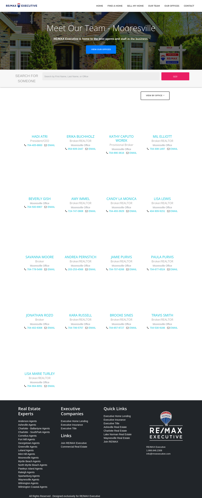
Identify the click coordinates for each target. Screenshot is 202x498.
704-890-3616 (116, 152)
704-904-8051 (34, 386)
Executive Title (69, 428)
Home (99, 6)
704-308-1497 (157, 148)
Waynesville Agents (28, 479)
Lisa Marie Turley (40, 373)
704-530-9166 (157, 327)
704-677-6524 (157, 269)
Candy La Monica (121, 198)
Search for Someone (26, 78)
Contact (189, 6)
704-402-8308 (34, 327)
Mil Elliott (162, 136)
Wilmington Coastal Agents (32, 486)
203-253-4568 (75, 269)
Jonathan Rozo (39, 315)
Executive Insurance (72, 424)
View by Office (154, 95)
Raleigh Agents (26, 472)
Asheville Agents (27, 424)
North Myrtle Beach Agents (32, 465)
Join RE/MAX (111, 441)
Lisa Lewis (162, 198)
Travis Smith (162, 315)
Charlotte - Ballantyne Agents (34, 428)
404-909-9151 (157, 211)
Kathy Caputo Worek (121, 138)
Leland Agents (26, 450)
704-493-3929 (116, 211)
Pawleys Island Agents (30, 468)
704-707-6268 (116, 269)
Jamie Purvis (121, 257)
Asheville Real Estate (115, 427)
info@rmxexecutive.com (158, 453)
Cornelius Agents (27, 435)
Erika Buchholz (80, 136)
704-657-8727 (116, 327)
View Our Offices (101, 49)
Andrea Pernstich (80, 257)
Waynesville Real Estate (117, 438)
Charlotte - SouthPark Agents (34, 432)
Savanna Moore (40, 257)
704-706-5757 (75, 327)
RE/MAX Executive (89, 496)
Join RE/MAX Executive (74, 443)
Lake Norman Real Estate (117, 434)
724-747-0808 (75, 211)
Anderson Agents (27, 421)
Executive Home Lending (74, 421)
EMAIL (51, 145)
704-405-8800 (34, 145)
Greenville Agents (27, 446)
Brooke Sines (121, 315)
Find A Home (115, 6)
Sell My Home (135, 6)
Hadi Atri (39, 136)
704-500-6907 (34, 207)
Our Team (154, 6)
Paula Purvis (162, 257)
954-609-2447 (75, 148)
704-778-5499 (34, 269)
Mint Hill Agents (26, 454)
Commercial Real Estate (74, 446)
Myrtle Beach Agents (29, 461)
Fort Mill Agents (26, 439)
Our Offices (172, 6)
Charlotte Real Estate (115, 430)
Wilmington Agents (28, 483)
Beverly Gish (40, 198)
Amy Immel (80, 198)
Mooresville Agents (28, 457)
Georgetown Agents (29, 443)
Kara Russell (80, 315)
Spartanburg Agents (29, 476)
